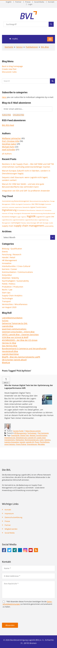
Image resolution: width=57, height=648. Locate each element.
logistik (31, 216)
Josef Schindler (8, 149)
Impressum (9, 513)
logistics (23, 217)
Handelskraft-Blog (10, 351)
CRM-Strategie (39, 204)
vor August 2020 (9, 307)
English (8, 2)
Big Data (46, 201)
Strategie (45, 223)
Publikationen (32, 47)
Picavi (37, 442)
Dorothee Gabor (9, 144)
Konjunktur (7, 275)
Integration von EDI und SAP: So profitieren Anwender (26, 190)
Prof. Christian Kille (10, 141)
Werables (41, 444)
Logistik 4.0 (40, 217)
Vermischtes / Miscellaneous (14, 304)
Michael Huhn (8, 146)
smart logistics (9, 444)
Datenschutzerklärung (13, 517)
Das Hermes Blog (9, 345)
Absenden (10, 625)
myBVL (13, 38)
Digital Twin (24, 435)
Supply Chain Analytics (12, 295)
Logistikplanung (43, 220)
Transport (6, 301)
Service (19, 47)
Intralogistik (17, 213)
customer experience (15, 207)
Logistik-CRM (49, 217)
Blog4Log (6, 362)
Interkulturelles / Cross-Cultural (16, 266)
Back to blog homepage (12, 66)
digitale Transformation (38, 207)
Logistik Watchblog (10, 354)
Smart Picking (21, 444)
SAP (38, 223)
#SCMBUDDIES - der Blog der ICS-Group (19, 340)
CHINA (13, 204)
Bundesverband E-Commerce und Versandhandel (24, 348)
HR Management (9, 260)
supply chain (7, 226)
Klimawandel (26, 213)
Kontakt (51, 2)
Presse (27, 2)
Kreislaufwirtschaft (49, 213)
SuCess (5, 320)
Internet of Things (7, 213)
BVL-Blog (45, 47)
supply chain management (29, 225)
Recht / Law (7, 289)
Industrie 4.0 (40, 210)
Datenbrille (26, 207)
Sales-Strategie (31, 223)
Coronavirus (27, 204)
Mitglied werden (11, 529)
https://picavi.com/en (33, 431)
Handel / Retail (8, 257)
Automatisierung (8, 201)
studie (51, 223)
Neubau (23, 223)
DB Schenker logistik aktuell (14, 359)
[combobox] (28, 237)
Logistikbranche (7, 220)
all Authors (7, 153)
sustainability (49, 226)
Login (30, 4)
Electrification (30, 210)
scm (41, 223)
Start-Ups (6, 292)
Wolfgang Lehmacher (11, 138)
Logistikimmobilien (19, 220)
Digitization (20, 440)
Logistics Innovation (11, 442)
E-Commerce (21, 210)
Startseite (9, 47)
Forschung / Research (11, 254)
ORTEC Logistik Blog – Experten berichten (20, 334)
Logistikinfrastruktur (31, 220)
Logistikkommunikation (12, 317)
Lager (19, 217)
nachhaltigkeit (16, 223)
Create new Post (9, 69)
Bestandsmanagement (21, 201)
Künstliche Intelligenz (9, 217)
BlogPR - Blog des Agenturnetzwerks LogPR (21, 357)
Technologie (7, 298)
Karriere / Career (9, 269)
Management (6, 223)
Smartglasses (32, 444)
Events (5, 251)
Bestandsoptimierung (37, 201)
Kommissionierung (36, 213)
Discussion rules (9, 72)
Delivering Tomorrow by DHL (14, 323)
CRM (32, 204)
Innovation (47, 210)
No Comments (43, 433)
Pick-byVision (44, 442)
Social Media (39, 2)
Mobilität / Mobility (10, 278)
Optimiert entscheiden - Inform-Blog (18, 331)
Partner (18, 2)
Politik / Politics (8, 284)
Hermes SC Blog (9, 343)
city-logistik (19, 204)
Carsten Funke (18, 431)
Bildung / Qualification (12, 248)
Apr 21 (6, 383)
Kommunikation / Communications (17, 272)
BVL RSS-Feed (8, 125)
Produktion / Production (12, 286)
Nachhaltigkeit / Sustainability (15, 281)
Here (4, 97)
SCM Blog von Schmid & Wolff (15, 337)
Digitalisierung (9, 210)
